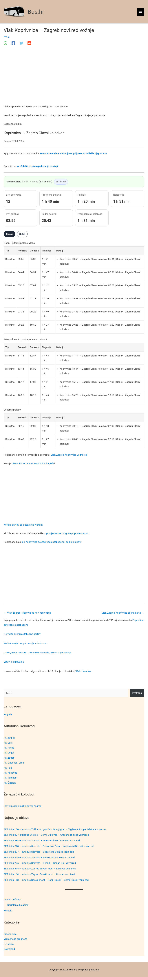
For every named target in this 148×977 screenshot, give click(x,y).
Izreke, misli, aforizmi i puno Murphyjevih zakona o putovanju (37, 652)
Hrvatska (9, 943)
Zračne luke (10, 933)
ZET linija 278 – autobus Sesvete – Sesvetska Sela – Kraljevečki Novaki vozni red (49, 846)
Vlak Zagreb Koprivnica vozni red (69, 454)
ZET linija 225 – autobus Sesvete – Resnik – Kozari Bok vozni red (40, 862)
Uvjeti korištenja (12, 899)
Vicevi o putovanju (14, 661)
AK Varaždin (10, 777)
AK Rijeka (9, 747)
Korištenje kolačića (17, 904)
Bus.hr (36, 11)
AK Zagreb (9, 737)
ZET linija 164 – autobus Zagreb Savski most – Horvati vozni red (39, 874)
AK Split (8, 742)
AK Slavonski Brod (14, 762)
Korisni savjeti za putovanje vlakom (23, 524)
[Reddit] (29, 43)
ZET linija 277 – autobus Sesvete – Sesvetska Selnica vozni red (39, 851)
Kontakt (8, 910)
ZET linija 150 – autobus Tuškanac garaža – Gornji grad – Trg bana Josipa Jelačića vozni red (55, 829)
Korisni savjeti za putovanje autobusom (25, 643)
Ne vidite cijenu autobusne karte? (22, 633)
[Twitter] (21, 43)
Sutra (22, 233)
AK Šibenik (10, 782)
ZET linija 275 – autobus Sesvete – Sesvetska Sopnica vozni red (39, 857)
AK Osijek (9, 752)
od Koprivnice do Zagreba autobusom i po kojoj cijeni (51, 541)
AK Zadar (9, 757)
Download (9, 948)
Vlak (7, 36)
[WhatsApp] (5, 43)
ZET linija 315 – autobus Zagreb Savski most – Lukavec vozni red (40, 868)
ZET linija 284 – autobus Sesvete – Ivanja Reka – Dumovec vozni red (42, 840)
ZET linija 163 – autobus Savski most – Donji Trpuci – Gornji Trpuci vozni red (46, 879)
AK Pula (8, 767)
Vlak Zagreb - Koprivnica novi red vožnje (27, 612)
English (8, 714)
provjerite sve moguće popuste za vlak (67, 533)
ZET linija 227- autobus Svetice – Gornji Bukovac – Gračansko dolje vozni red (46, 834)
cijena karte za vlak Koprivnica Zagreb (33, 463)
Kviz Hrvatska (84, 671)
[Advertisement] (74, 77)
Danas (9, 233)
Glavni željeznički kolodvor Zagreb (22, 805)
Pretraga (137, 692)
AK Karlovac (10, 772)
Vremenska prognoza (15, 938)
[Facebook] (13, 43)
